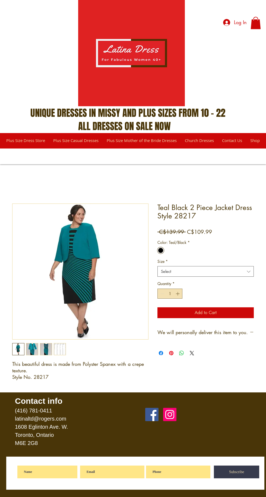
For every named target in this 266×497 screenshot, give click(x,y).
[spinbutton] (170, 293)
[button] (256, 23)
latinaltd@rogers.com (40, 419)
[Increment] (178, 293)
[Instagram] (169, 414)
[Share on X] (192, 353)
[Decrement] (161, 293)
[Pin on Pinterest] (171, 353)
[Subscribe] (236, 472)
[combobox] (205, 271)
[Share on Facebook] (161, 353)
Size (162, 261)
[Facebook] (152, 414)
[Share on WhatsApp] (181, 353)
